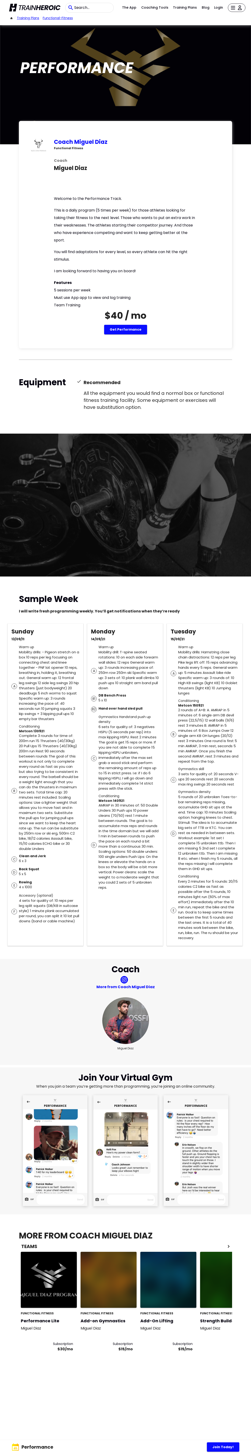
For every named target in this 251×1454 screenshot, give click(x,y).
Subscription (63, 1343)
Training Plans (185, 7)
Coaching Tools (154, 7)
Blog (205, 7)
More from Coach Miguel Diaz (125, 987)
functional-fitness (58, 18)
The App (129, 7)
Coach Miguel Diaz (80, 142)
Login (218, 7)
